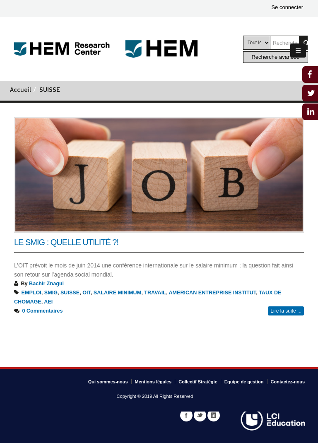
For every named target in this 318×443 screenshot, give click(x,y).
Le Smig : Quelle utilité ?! (66, 242)
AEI (48, 302)
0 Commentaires (42, 311)
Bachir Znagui (46, 284)
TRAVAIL (155, 293)
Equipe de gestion (244, 381)
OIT (86, 293)
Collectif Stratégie (197, 381)
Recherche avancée (275, 57)
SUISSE (70, 293)
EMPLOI (31, 293)
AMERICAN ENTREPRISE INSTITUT (212, 293)
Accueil (20, 90)
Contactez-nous (288, 381)
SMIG (51, 293)
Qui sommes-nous (108, 381)
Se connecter (287, 7)
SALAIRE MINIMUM (117, 293)
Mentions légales (153, 381)
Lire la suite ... (285, 311)
